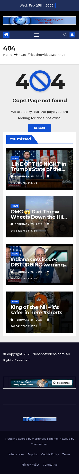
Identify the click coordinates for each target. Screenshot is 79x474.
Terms (66, 454)
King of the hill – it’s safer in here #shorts (36, 310)
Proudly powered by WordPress (26, 438)
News (15, 158)
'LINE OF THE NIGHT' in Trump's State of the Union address (38, 169)
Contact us (50, 464)
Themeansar (39, 444)
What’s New (16, 454)
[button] (65, 35)
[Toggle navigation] (36, 35)
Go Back (39, 127)
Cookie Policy (50, 454)
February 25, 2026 (29, 176)
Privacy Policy (30, 464)
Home (7, 55)
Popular (33, 454)
